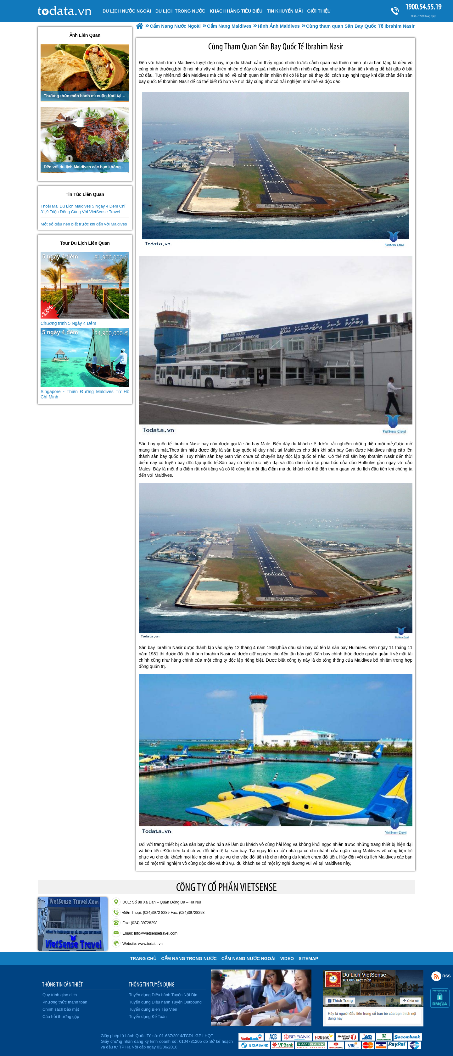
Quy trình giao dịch (59, 994)
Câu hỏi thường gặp (60, 1016)
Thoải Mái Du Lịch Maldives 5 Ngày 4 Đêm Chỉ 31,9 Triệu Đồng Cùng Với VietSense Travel (83, 209)
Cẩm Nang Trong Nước (188, 958)
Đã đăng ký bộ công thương (68, 1040)
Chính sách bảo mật (60, 1009)
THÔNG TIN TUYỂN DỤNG (152, 984)
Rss (436, 976)
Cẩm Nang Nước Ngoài (248, 958)
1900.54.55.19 (423, 7)
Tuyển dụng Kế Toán (148, 1016)
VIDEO (287, 958)
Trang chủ (143, 958)
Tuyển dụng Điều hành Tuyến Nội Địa (163, 994)
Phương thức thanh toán (64, 1002)
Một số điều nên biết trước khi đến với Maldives (84, 224)
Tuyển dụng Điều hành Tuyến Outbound (165, 1002)
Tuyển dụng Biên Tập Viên (153, 1009)
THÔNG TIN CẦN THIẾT (62, 984)
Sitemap (308, 958)
